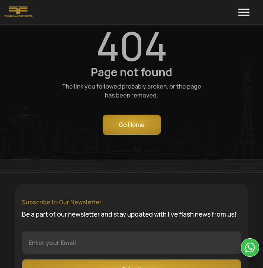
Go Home (132, 125)
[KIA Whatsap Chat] (250, 247)
